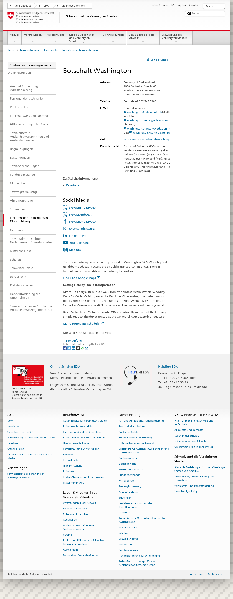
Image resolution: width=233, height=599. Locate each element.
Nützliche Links (128, 527)
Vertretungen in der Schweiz (79, 503)
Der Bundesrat (22, 5)
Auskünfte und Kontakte (188, 430)
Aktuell (14, 38)
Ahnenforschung (129, 492)
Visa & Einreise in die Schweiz (143, 38)
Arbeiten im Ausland (75, 508)
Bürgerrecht (126, 544)
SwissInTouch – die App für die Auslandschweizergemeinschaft (137, 563)
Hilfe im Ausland (72, 465)
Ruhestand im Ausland (76, 514)
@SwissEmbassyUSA (82, 207)
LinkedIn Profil (79, 235)
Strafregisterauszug (130, 486)
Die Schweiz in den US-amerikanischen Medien (30, 456)
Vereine (67, 535)
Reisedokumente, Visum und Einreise (84, 437)
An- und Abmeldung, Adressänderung (141, 420)
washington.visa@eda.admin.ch (153, 132)
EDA (46, 5)
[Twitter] (69, 347)
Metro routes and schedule (83, 323)
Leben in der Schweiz (186, 435)
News (10, 420)
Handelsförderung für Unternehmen (140, 555)
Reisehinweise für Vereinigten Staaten (85, 420)
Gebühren (125, 512)
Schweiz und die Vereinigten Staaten (176, 38)
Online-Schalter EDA (65, 366)
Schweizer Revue (128, 538)
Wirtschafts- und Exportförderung (194, 485)
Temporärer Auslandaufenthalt (81, 555)
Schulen (123, 533)
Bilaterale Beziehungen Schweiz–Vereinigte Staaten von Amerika (199, 469)
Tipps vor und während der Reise (82, 432)
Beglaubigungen (129, 458)
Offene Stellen (15, 448)
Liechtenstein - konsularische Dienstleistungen (135, 505)
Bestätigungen (127, 463)
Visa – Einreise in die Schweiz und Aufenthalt (193, 422)
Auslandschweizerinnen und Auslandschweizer (79, 527)
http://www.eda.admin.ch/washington (150, 139)
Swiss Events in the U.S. (20, 432)
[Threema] (78, 347)
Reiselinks (68, 471)
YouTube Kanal (80, 243)
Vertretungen (33, 38)
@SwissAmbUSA (80, 214)
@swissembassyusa (82, 228)
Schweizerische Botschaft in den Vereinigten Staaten (26, 475)
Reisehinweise (55, 38)
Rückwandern (71, 520)
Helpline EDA (168, 366)
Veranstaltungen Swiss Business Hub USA (31, 437)
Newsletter (13, 426)
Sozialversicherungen (131, 469)
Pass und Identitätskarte (132, 426)
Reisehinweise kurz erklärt (78, 426)
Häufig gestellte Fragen (76, 443)
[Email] (86, 347)
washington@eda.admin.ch (144, 112)
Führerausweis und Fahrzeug (136, 437)
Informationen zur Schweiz (190, 441)
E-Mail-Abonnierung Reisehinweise (83, 477)
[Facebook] (65, 347)
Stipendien (125, 497)
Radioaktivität (71, 460)
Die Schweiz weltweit (73, 5)
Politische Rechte (128, 432)
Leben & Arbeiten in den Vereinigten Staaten (83, 38)
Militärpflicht (126, 480)
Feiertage (72, 185)
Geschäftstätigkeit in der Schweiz (193, 447)
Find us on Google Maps (81, 278)
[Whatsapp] (82, 347)
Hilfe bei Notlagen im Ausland (136, 443)
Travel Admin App (73, 482)
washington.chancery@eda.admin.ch (150, 128)
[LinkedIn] (74, 347)
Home (10, 50)
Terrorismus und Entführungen (81, 448)
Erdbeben (68, 454)
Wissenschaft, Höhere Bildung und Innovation (194, 478)
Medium (75, 250)
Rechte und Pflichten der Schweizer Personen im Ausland (83, 542)
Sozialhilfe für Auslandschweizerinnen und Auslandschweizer (144, 450)
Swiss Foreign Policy (185, 491)
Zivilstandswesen (128, 550)
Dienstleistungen (113, 38)
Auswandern (70, 549)
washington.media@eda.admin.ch (148, 120)
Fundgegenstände (129, 475)
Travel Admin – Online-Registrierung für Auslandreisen (142, 520)
